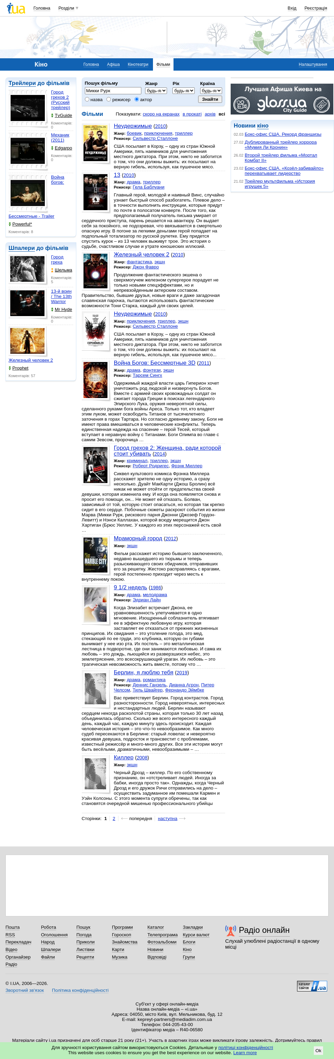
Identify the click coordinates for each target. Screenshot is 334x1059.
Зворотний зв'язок (24, 990)
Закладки (193, 927)
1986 (155, 587)
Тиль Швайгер (147, 690)
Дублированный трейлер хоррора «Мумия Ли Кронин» (281, 145)
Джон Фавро (146, 266)
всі (222, 114)
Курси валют (196, 934)
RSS (10, 934)
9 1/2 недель (130, 587)
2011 (203, 363)
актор (143, 99)
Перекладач (18, 941)
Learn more (245, 1052)
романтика (154, 679)
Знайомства (125, 941)
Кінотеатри (138, 64)
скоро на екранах (161, 114)
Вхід (292, 8)
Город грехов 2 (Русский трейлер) (60, 99)
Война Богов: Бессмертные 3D (154, 363)
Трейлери (22, 83)
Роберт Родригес (151, 465)
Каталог (155, 927)
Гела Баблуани (149, 187)
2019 (182, 672)
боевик (134, 133)
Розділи (66, 8)
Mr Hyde (61, 309)
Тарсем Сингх (147, 375)
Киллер (123, 757)
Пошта (12, 927)
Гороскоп (121, 934)
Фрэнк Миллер (186, 465)
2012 (171, 538)
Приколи (85, 941)
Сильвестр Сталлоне (155, 138)
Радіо (11, 964)
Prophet (18, 368)
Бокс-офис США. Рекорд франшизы (283, 134)
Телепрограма (162, 934)
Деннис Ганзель (150, 684)
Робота (48, 927)
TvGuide (61, 115)
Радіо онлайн (264, 930)
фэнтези (151, 370)
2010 (160, 126)
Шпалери (22, 248)
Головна (42, 8)
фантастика (139, 261)
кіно (262, 125)
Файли (48, 957)
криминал (137, 460)
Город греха (57, 259)
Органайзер (17, 957)
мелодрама (155, 594)
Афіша (113, 64)
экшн (159, 261)
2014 (159, 454)
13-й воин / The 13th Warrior (61, 296)
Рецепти (85, 957)
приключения (158, 133)
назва (94, 99)
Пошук (83, 927)
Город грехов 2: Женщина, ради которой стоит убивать (167, 451)
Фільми (163, 64)
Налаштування (313, 64)
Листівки (85, 949)
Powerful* (20, 224)
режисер (118, 99)
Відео (11, 949)
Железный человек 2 (31, 360)
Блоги (189, 941)
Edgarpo (61, 148)
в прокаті (192, 114)
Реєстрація (316, 8)
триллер (184, 133)
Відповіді (157, 957)
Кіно (187, 949)
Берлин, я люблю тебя (144, 672)
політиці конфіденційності (245, 1047)
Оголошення (54, 934)
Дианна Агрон (183, 684)
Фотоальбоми (162, 941)
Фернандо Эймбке (184, 690)
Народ (48, 941)
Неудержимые (133, 126)
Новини (155, 949)
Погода (83, 934)
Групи (189, 957)
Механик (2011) (60, 137)
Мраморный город (138, 538)
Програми (122, 927)
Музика (119, 957)
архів (210, 114)
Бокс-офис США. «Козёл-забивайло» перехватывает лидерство (284, 171)
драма (133, 181)
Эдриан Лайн (147, 599)
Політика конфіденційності (80, 990)
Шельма (61, 270)
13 (117, 175)
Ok (318, 1050)
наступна (167, 818)
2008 (142, 757)
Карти (118, 949)
